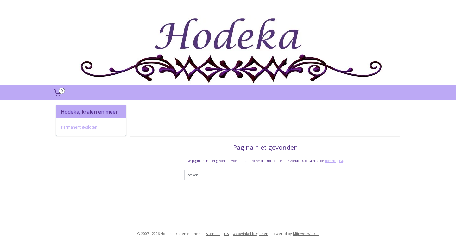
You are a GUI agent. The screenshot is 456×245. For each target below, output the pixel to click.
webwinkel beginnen (250, 233)
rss (226, 233)
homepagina (334, 161)
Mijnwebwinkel (306, 233)
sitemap (213, 233)
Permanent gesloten (79, 127)
